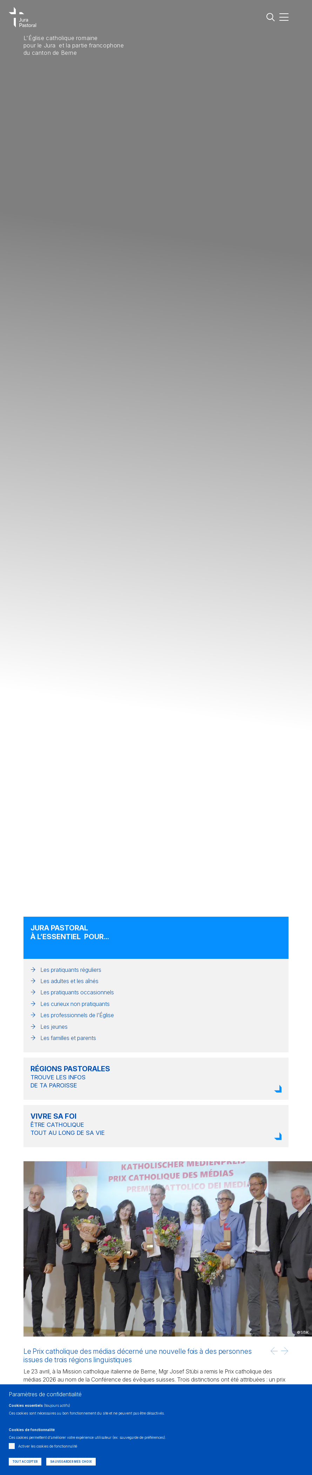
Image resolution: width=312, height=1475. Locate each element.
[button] (274, 1351)
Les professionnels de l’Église (77, 1015)
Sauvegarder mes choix (71, 1461)
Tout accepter (25, 1461)
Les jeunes (54, 1026)
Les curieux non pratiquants (75, 1003)
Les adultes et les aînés (69, 981)
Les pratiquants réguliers (70, 969)
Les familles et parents (68, 1037)
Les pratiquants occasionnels (77, 992)
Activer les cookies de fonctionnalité (47, 1446)
